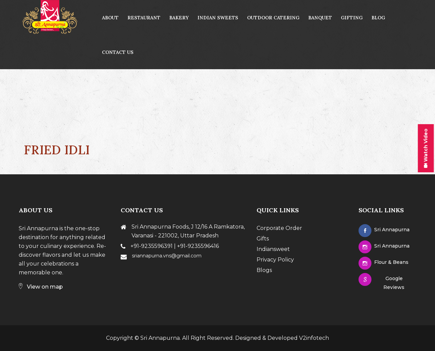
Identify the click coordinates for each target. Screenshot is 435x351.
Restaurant (143, 18)
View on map (41, 287)
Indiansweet (273, 249)
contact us (118, 52)
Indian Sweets (217, 18)
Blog (378, 18)
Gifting (352, 18)
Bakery (179, 18)
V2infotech (314, 338)
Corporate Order (279, 228)
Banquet (320, 18)
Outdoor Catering (273, 18)
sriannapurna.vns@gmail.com (167, 256)
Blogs (264, 270)
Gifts (263, 238)
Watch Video (426, 148)
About (110, 18)
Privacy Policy (275, 259)
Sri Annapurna (160, 338)
